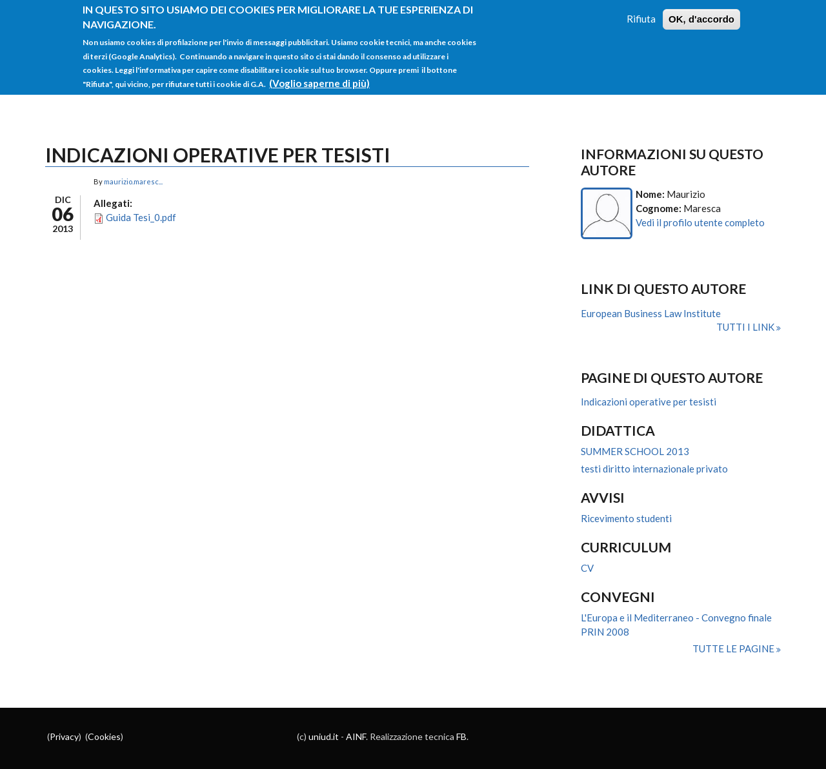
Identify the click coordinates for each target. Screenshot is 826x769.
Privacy (64, 736)
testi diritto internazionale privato (654, 468)
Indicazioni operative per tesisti (648, 401)
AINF (356, 736)
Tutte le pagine (734, 648)
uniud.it (323, 736)
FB (461, 736)
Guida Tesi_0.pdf (141, 217)
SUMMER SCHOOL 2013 (635, 451)
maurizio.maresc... (133, 181)
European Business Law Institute (651, 313)
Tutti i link (746, 327)
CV (587, 568)
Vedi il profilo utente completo (700, 222)
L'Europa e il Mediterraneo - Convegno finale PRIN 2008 (676, 625)
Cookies (104, 736)
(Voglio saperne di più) (319, 78)
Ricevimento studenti (626, 518)
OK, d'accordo (701, 14)
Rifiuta (641, 14)
